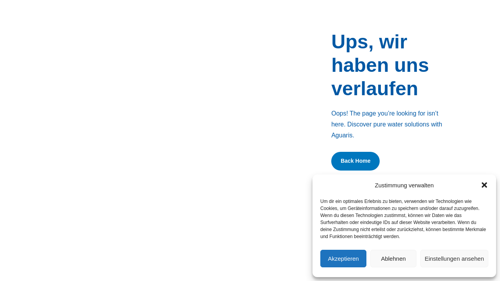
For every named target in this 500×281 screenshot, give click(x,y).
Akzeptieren (343, 258)
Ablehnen (393, 258)
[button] (484, 185)
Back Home (355, 161)
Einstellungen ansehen (454, 258)
